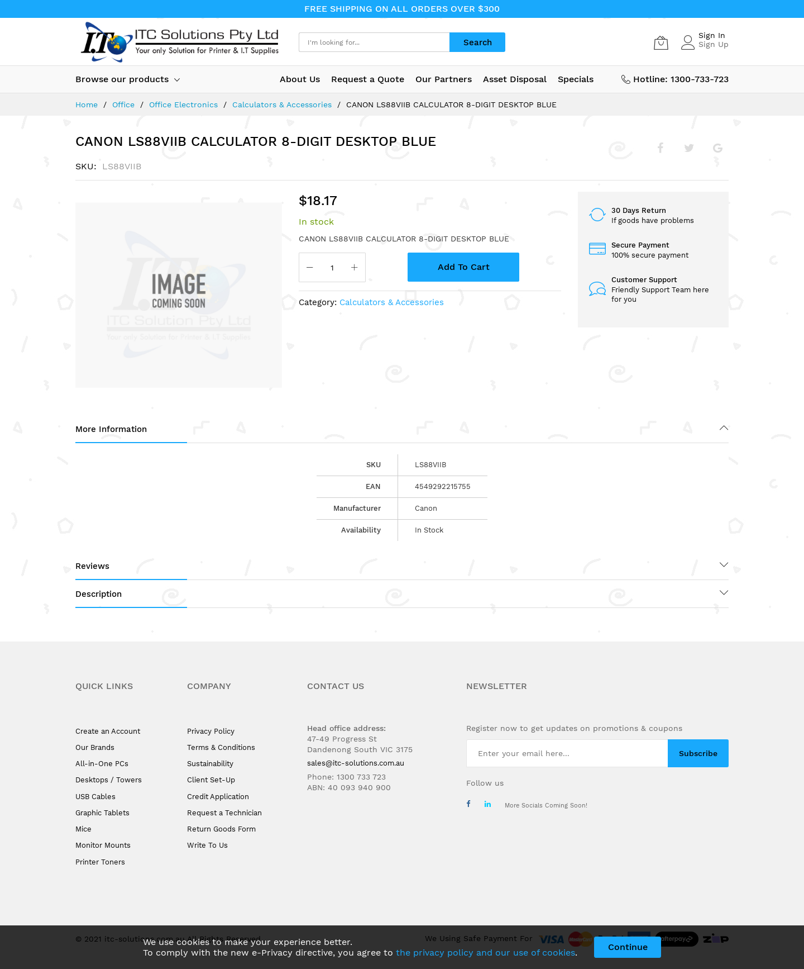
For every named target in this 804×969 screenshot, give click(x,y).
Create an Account (107, 731)
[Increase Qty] (354, 268)
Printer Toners (100, 862)
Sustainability (210, 763)
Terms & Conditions (221, 747)
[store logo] (178, 42)
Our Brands (94, 747)
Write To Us (207, 845)
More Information (111, 429)
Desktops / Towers (108, 780)
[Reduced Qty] (310, 268)
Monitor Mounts (103, 845)
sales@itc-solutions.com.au (355, 763)
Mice (83, 829)
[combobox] (374, 42)
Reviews (92, 566)
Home (86, 104)
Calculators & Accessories (282, 104)
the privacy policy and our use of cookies (485, 952)
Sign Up (713, 44)
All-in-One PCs (101, 763)
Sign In (711, 35)
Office (123, 104)
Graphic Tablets (102, 813)
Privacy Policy (210, 731)
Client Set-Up (211, 780)
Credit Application (218, 796)
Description (98, 594)
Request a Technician (224, 813)
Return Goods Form (221, 829)
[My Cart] (661, 42)
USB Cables (95, 796)
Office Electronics (183, 104)
